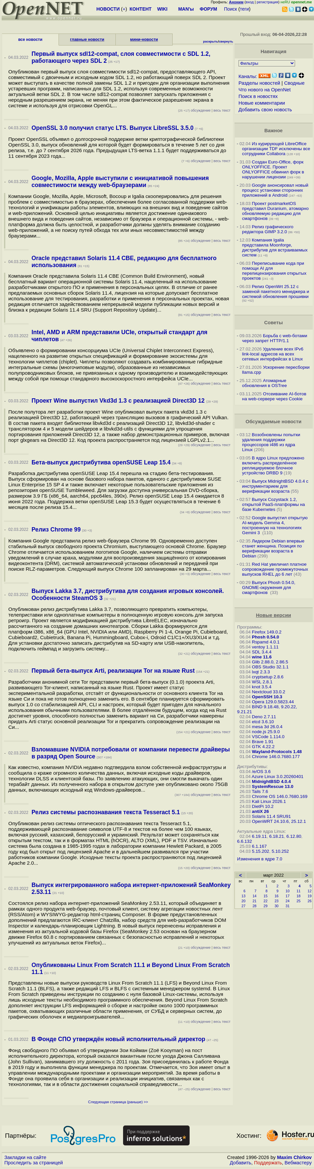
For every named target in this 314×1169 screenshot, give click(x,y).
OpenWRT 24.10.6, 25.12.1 (279, 821)
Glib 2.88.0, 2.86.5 (270, 661)
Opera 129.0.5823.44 (273, 701)
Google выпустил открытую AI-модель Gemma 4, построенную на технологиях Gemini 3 (275, 525)
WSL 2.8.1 (262, 681)
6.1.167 (259, 846)
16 (276, 896)
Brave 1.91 (262, 741)
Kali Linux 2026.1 (269, 801)
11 (299, 891)
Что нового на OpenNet (264, 89)
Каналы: (247, 76)
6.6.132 (244, 841)
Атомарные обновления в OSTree (264, 383)
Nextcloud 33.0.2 (268, 691)
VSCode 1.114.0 (268, 736)
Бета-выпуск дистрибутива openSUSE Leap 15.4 (101, 462)
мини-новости (144, 39)
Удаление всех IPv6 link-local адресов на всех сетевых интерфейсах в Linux (272, 353)
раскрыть (210, 41)
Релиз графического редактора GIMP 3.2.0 (267, 229)
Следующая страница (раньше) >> (118, 1102)
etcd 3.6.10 (263, 721)
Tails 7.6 (260, 791)
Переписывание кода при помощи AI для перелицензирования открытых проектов (274, 271)
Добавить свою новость (265, 109)
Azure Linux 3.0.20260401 (278, 776)
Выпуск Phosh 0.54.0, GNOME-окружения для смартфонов (268, 587)
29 (265, 906)
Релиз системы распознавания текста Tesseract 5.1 (106, 812)
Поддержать (268, 1162)
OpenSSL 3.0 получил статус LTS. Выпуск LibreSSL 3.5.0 (113, 128)
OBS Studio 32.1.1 (270, 666)
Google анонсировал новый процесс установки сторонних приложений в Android (275, 190)
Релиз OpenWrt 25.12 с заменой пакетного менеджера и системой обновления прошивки (275, 291)
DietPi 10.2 (262, 806)
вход (250, 2)
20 (243, 901)
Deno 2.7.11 (264, 716)
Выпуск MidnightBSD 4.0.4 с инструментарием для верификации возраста (275, 486)
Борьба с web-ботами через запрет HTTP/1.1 (274, 338)
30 (276, 906)
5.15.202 (260, 851)
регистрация (267, 2)
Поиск (230, 9)
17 (287, 896)
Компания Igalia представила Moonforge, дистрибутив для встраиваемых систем (275, 247)
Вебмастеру (298, 1162)
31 (287, 906)
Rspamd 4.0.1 (265, 641)
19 (310, 896)
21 (254, 901)
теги (244, 9)
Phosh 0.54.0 (265, 636)
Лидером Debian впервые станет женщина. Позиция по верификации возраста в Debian (273, 548)
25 (299, 901)
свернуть (226, 41)
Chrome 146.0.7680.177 (276, 756)
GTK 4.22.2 (263, 746)
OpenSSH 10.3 (267, 696)
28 (254, 906)
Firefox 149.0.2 (266, 632)
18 (299, 896)
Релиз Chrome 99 (56, 529)
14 (254, 896)
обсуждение (194, 110)
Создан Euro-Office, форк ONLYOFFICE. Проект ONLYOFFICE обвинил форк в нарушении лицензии (273, 169)
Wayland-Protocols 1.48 (277, 751)
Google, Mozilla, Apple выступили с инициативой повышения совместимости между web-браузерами (120, 181)
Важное (273, 130)
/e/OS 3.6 (261, 771)
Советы (273, 322)
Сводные (294, 83)
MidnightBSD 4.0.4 (271, 781)
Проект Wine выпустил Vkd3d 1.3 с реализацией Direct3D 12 (119, 400)
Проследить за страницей (33, 1162)
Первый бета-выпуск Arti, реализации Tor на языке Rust (113, 670)
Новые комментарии (261, 103)
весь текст (222, 110)
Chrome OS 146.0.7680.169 (279, 796)
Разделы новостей (259, 83)
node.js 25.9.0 (266, 731)
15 (265, 896)
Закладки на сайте (25, 1157)
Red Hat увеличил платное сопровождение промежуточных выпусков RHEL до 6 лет (275, 569)
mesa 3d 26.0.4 (267, 726)
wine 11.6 (261, 656)
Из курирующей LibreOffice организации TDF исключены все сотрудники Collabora (276, 148)
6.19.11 (259, 836)
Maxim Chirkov (294, 1157)
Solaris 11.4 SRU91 (271, 816)
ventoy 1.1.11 (265, 646)
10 (287, 891)
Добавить (240, 1162)
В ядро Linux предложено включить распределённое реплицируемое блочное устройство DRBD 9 (273, 465)
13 (243, 896)
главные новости (87, 39)
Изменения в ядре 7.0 (259, 858)
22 (265, 901)
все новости (30, 39)
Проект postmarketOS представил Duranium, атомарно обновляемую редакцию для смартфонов (275, 211)
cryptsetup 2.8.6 (267, 676)
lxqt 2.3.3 (261, 671)
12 (310, 891)
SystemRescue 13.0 (272, 786)
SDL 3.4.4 (261, 651)
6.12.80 (293, 836)
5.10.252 (280, 851)
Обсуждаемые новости (273, 421)
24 (287, 901)
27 (243, 906)
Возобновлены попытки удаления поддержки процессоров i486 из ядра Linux (271, 442)
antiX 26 (260, 811)
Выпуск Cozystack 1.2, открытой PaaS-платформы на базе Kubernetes (273, 504)
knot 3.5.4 (261, 686)
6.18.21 (276, 836)
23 (276, 901)
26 (310, 901)
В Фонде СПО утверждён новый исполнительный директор (118, 1039)
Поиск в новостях (258, 96)
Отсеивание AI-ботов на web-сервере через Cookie (274, 396)
